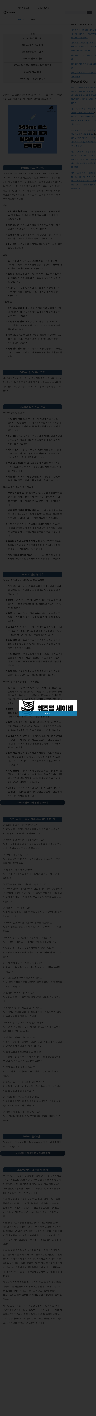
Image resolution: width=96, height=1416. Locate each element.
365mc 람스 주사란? (33, 38)
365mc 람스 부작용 (32, 58)
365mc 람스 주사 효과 (32, 51)
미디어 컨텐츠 (26, 8)
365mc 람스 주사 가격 (32, 44)
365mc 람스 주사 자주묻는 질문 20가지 (33, 65)
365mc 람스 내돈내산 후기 (33, 78)
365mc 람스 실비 (32, 71)
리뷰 (22, 19)
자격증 (32, 19)
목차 (32, 34)
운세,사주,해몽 (46, 8)
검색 (89, 13)
